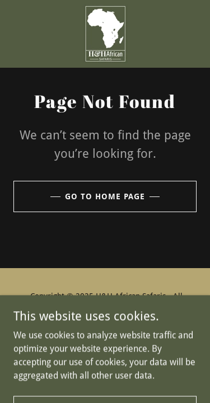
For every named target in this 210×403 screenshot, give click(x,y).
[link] (104, 33)
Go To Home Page (105, 196)
